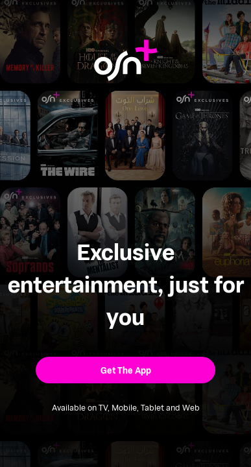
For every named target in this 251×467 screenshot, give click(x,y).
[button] (125, 370)
